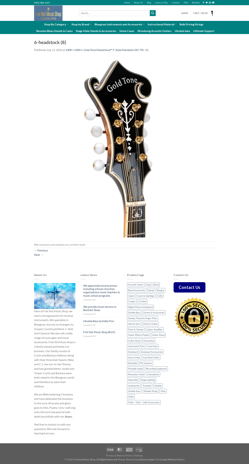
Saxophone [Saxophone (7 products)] (153, 374)
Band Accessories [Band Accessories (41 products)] (136, 290)
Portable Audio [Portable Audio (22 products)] (135, 368)
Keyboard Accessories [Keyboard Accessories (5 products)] (152, 352)
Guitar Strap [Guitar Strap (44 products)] (134, 340)
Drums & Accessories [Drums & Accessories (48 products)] (153, 312)
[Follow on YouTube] (213, 3)
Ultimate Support (203, 30)
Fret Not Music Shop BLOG (99, 332)
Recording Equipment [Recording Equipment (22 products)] (156, 368)
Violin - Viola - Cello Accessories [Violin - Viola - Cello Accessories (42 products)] (144, 402)
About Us (138, 2)
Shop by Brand (81, 24)
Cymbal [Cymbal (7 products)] (142, 301)
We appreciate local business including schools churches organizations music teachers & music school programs (101, 290)
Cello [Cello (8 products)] (159, 295)
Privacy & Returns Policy (119, 455)
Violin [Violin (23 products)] (131, 396)
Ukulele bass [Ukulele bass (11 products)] (134, 391)
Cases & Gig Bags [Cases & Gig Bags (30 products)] (145, 295)
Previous (41, 250)
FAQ (186, 2)
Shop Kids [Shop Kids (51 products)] (133, 380)
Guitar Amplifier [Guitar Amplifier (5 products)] (155, 329)
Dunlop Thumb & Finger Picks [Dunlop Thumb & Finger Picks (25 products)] (142, 318)
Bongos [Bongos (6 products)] (160, 290)
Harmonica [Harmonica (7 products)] (148, 340)
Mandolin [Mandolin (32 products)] (132, 363)
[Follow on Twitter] (207, 3)
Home (127, 2)
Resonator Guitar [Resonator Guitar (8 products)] (136, 374)
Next (38, 254)
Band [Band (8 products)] (156, 284)
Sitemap (138, 455)
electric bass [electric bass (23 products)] (134, 323)
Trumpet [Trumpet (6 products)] (147, 385)
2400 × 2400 (73, 49)
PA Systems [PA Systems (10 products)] (146, 363)
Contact (176, 2)
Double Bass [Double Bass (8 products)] (134, 312)
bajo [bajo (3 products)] (149, 284)
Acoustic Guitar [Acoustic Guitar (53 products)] (135, 284)
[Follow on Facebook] (203, 3)
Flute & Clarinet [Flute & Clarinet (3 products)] (136, 329)
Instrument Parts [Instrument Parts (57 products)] (136, 346)
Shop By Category (56, 24)
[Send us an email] (210, 3)
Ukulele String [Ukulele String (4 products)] (150, 391)
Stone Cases (126, 30)
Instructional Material (162, 24)
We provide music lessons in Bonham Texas (99, 308)
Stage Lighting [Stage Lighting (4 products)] (148, 380)
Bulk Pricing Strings (191, 24)
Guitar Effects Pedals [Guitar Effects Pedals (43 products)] (138, 335)
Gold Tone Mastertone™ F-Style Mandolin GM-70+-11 (116, 49)
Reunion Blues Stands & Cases (54, 30)
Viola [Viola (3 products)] (162, 391)
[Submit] (153, 13)
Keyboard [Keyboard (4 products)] (133, 352)
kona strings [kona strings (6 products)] (134, 357)
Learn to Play (161, 2)
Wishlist (196, 2)
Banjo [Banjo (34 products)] (151, 290)
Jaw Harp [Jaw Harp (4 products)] (153, 346)
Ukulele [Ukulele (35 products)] (158, 385)
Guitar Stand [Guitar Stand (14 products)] (158, 335)
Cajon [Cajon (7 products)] (131, 295)
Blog (149, 2)
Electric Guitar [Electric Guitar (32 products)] (150, 323)
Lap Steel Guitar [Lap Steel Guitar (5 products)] (151, 357)
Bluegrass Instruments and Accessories (119, 24)
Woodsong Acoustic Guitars (154, 30)
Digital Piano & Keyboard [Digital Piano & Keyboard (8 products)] (140, 307)
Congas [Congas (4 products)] (132, 301)
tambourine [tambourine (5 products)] (133, 385)
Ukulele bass (182, 30)
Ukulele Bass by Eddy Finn (98, 321)
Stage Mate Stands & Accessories (96, 30)
